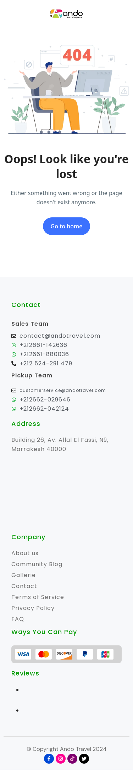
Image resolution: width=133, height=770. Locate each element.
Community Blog (36, 564)
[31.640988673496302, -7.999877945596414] (66, 493)
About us (25, 553)
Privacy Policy (33, 608)
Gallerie (23, 575)
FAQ (17, 619)
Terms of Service (37, 597)
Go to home (67, 226)
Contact (24, 586)
